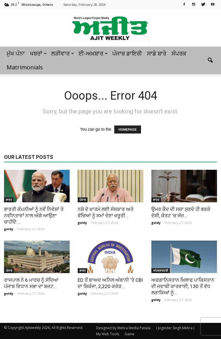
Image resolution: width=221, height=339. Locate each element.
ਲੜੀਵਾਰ (62, 53)
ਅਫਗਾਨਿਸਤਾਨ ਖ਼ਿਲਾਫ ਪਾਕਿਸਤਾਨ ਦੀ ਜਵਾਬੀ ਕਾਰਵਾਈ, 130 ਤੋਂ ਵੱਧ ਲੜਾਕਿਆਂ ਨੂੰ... (182, 286)
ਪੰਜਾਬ (82, 200)
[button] (210, 60)
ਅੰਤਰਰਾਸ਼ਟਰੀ (160, 270)
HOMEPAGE (128, 129)
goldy (8, 229)
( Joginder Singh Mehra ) (175, 327)
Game (129, 334)
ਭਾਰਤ (9, 200)
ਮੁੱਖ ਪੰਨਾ (16, 53)
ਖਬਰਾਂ (38, 53)
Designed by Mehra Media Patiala (123, 327)
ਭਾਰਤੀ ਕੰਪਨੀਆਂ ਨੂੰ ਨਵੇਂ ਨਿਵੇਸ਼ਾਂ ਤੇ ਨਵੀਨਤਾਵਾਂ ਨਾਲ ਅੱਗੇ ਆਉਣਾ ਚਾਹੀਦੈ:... (34, 215)
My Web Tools (107, 334)
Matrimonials (25, 67)
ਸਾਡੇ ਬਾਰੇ (156, 53)
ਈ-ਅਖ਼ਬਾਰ (93, 53)
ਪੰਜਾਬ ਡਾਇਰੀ (127, 53)
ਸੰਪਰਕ (179, 53)
